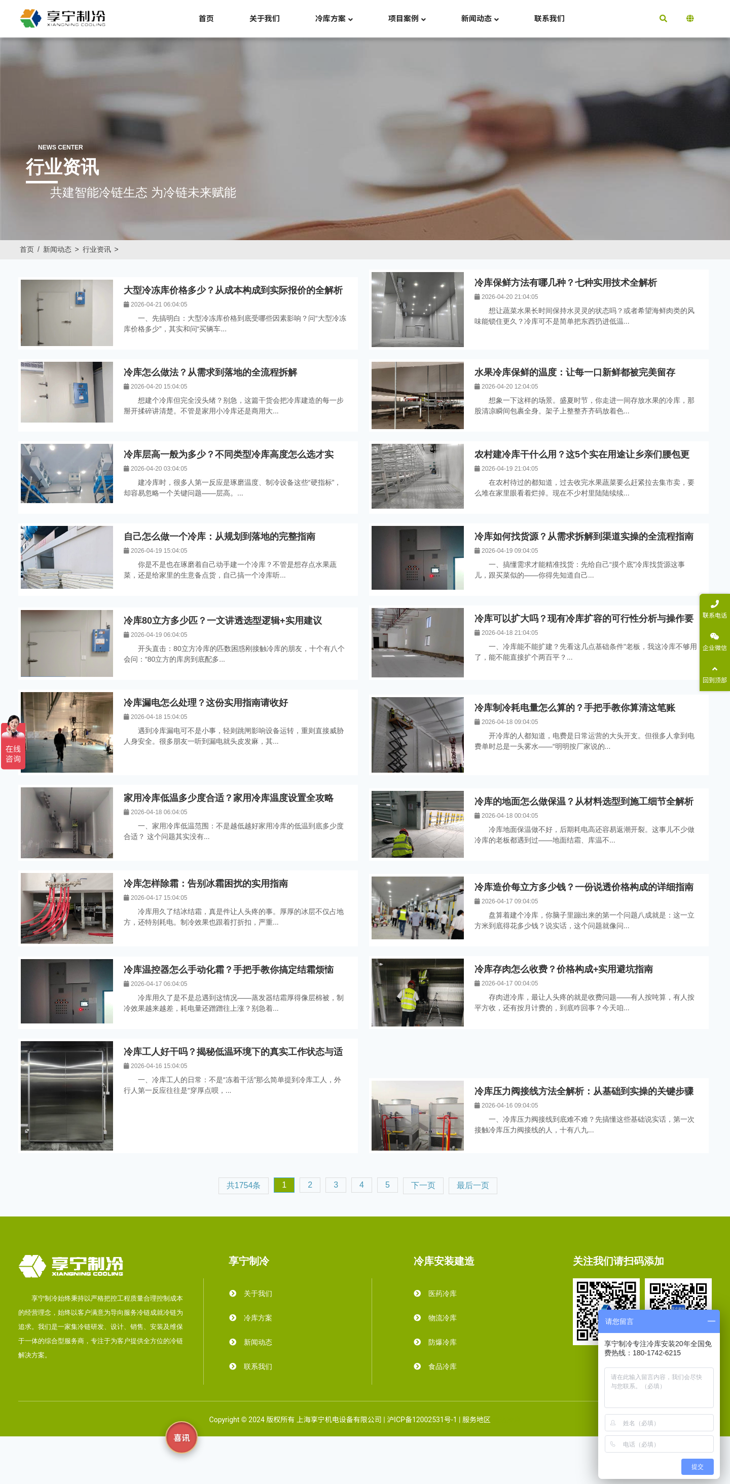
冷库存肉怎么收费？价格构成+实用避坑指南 (563, 969)
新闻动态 (57, 249)
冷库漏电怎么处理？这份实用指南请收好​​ (206, 703)
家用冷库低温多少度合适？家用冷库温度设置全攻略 (229, 798)
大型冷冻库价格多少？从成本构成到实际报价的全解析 (233, 290)
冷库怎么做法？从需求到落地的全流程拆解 (210, 372)
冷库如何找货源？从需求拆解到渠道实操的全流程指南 (584, 536)
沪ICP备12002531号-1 (422, 1420)
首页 (27, 249)
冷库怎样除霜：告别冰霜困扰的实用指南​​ (206, 884)
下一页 (423, 1185)
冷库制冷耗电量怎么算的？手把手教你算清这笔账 (574, 708)
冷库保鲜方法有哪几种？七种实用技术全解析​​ (565, 283)
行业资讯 (97, 249)
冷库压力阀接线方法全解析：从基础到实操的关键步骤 (584, 1091)
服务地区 (476, 1420)
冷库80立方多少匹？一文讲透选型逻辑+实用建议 (223, 621)
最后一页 (473, 1185)
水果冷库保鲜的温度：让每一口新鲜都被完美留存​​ (574, 372)
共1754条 (244, 1185)
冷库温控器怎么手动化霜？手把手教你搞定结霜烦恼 (229, 970)
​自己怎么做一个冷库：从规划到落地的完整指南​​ (219, 536)
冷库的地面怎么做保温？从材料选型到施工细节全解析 (584, 801)
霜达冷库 (506, 1420)
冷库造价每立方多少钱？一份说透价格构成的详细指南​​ (584, 887)
